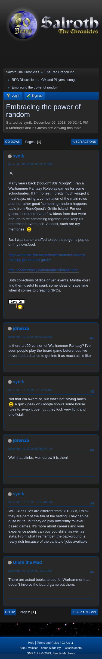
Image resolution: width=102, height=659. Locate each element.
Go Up (10, 612)
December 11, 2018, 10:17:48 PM (30, 502)
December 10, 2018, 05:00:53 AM (30, 336)
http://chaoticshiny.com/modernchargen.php (43, 270)
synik (18, 156)
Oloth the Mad (27, 562)
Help (31, 642)
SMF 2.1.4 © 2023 (39, 653)
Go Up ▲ (67, 642)
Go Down (12, 141)
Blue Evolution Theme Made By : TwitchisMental (51, 647)
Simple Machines (64, 653)
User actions (84, 141)
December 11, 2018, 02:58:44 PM (30, 448)
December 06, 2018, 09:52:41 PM (30, 164)
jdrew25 (21, 328)
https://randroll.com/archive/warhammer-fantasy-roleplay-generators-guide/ (47, 257)
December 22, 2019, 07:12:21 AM (30, 570)
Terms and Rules (48, 642)
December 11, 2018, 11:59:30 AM (30, 390)
